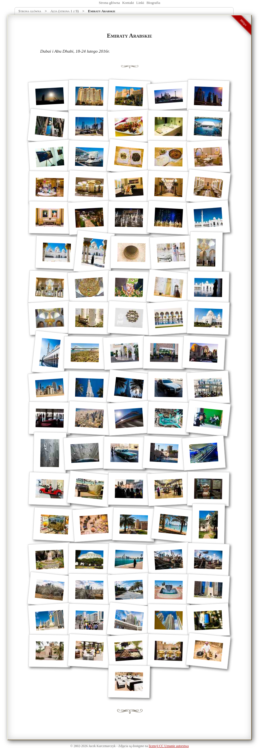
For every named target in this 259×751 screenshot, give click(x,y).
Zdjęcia (123, 746)
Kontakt (128, 3)
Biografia (153, 3)
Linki (140, 3)
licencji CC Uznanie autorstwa (169, 746)
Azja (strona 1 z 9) (65, 11)
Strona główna (109, 3)
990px (243, 22)
